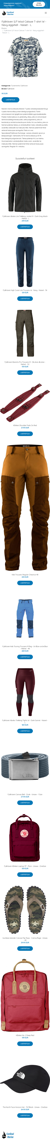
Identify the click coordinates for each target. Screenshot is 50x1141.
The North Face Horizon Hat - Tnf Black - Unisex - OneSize (25, 1107)
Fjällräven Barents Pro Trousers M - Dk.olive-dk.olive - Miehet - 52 (25, 363)
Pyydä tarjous (39, 4)
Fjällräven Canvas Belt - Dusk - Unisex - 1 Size (25, 794)
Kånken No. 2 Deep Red (25, 1035)
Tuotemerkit (15, 86)
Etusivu (4, 28)
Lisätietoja (10, 100)
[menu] (45, 12)
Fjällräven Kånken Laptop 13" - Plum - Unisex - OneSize (25, 866)
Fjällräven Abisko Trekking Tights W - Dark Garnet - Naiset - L (25, 721)
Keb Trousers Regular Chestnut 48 (25, 575)
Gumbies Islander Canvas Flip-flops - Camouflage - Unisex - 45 (25, 939)
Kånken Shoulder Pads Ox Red (25, 425)
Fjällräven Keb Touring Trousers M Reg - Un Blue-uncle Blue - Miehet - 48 (25, 647)
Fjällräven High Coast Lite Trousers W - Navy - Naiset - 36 (25, 290)
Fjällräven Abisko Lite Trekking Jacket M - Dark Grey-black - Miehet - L (25, 217)
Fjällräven (24, 86)
